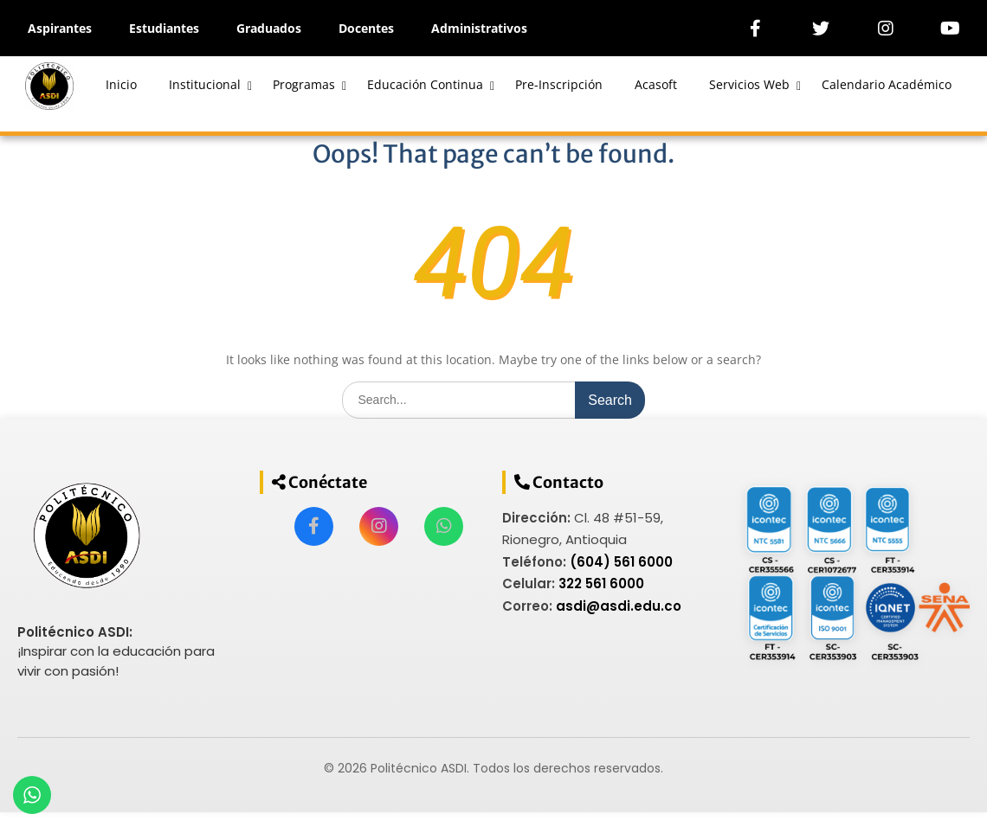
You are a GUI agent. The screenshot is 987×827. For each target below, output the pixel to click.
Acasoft (656, 84)
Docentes (366, 28)
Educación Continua (425, 84)
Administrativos (479, 28)
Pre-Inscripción (559, 84)
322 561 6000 (601, 583)
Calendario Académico (887, 84)
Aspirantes (60, 28)
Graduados (268, 28)
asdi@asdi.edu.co (618, 606)
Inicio (121, 84)
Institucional (205, 84)
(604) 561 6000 (621, 562)
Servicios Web (749, 84)
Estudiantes (164, 28)
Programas (304, 84)
